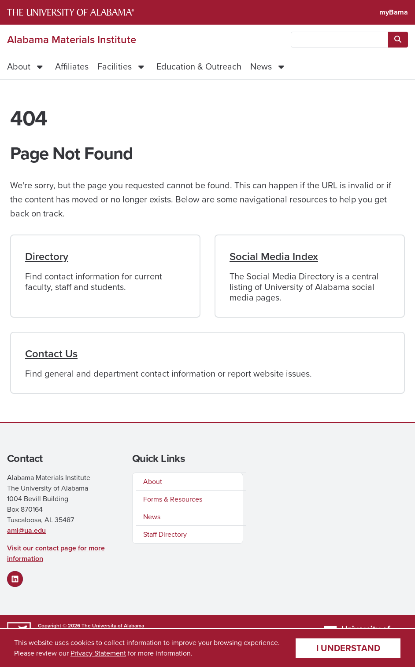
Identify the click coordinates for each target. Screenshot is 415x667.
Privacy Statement (98, 653)
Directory (46, 256)
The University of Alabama (113, 626)
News (261, 66)
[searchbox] (339, 40)
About (18, 66)
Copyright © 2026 (59, 626)
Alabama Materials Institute (71, 40)
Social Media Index (274, 256)
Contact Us (51, 354)
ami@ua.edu (26, 530)
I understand (348, 648)
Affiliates (72, 66)
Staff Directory (165, 534)
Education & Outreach (198, 66)
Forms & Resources (172, 499)
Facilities (114, 66)
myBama (393, 12)
